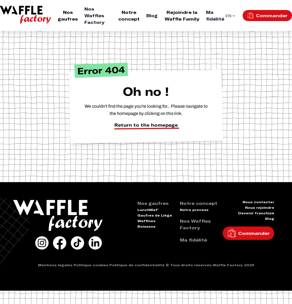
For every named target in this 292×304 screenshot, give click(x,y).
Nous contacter (258, 202)
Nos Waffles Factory (94, 15)
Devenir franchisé (256, 213)
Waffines (146, 221)
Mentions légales (55, 265)
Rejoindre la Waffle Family (182, 15)
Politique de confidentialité (137, 265)
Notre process (194, 210)
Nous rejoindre (259, 207)
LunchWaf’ (147, 210)
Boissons (146, 226)
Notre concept (129, 15)
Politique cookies (91, 265)
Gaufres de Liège (154, 215)
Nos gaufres (68, 15)
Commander (272, 15)
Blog (152, 15)
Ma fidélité (215, 15)
